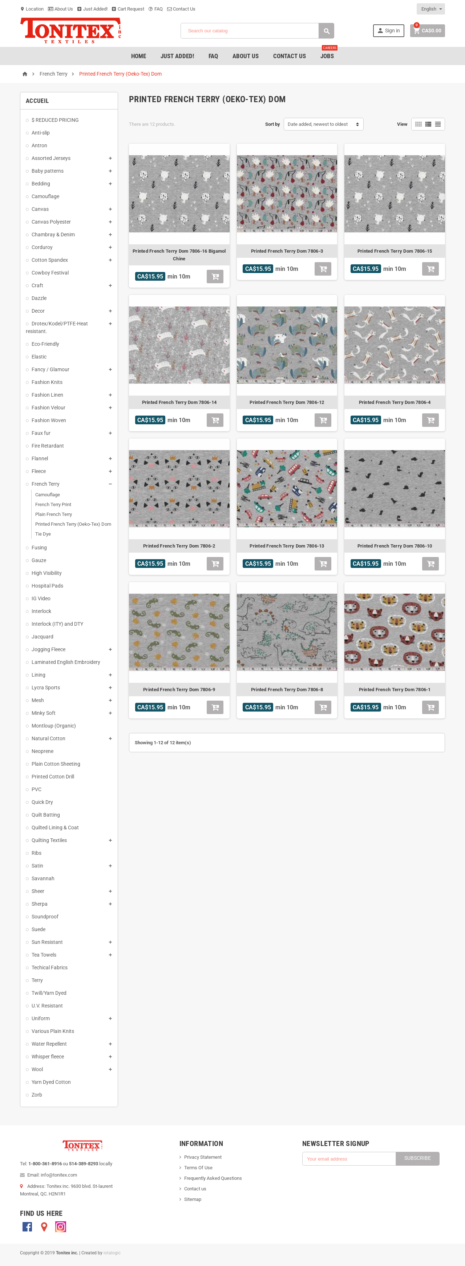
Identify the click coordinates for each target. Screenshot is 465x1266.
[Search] (257, 31)
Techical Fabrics (50, 967)
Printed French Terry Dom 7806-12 (287, 402)
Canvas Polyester (51, 222)
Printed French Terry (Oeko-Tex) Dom (73, 524)
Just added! (177, 56)
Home (138, 56)
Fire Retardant (48, 446)
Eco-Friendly (45, 344)
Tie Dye (43, 534)
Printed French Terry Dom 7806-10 (394, 546)
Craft (37, 285)
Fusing (39, 547)
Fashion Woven (49, 420)
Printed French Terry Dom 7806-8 (287, 689)
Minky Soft (44, 713)
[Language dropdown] (431, 9)
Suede (38, 929)
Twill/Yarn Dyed (49, 993)
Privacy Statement (203, 1157)
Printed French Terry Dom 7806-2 (179, 546)
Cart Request (128, 9)
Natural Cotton (48, 738)
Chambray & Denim (53, 234)
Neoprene (42, 751)
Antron (39, 145)
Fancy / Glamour (50, 369)
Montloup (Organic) (54, 726)
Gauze (39, 560)
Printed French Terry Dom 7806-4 (395, 402)
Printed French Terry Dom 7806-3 (287, 251)
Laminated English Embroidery (66, 662)
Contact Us (181, 9)
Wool (37, 1069)
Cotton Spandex (50, 260)
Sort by (272, 124)
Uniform (41, 1018)
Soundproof (45, 917)
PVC (36, 789)
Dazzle (39, 298)
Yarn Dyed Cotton (51, 1082)
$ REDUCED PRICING (55, 120)
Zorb (37, 1095)
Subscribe (417, 1158)
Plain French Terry (53, 514)
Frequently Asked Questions (213, 1178)
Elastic (39, 357)
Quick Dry (42, 802)
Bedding (41, 184)
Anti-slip (41, 133)
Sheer (38, 891)
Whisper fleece (48, 1056)
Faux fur (41, 433)
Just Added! (92, 9)
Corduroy (42, 247)
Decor (38, 311)
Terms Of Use (198, 1167)
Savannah (43, 878)
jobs (328, 53)
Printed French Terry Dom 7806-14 (179, 402)
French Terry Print (53, 504)
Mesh (38, 700)
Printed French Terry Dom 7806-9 (179, 689)
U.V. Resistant (47, 1006)
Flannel (40, 458)
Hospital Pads (47, 586)
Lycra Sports (46, 687)
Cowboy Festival (50, 273)
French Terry (46, 484)
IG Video (41, 598)
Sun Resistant (47, 942)
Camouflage (45, 196)
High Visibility (47, 573)
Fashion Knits (47, 382)
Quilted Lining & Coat (55, 827)
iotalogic (112, 1252)
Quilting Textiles (49, 840)
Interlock (41, 611)
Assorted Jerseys (51, 158)
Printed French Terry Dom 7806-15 (394, 251)
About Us (60, 9)
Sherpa (40, 904)
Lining (38, 675)
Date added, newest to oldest (318, 124)
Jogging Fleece (48, 649)
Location (32, 9)
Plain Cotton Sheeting (56, 764)
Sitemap (192, 1199)
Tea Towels (44, 955)
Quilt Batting (46, 815)
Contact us (195, 1188)
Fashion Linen (47, 395)
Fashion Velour (48, 407)
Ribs (36, 853)
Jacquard (42, 637)
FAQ (156, 9)
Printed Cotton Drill (53, 777)
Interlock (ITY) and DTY (57, 624)
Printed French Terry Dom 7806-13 (287, 546)
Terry (37, 980)
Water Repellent (49, 1044)
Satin (37, 866)
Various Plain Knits (53, 1031)
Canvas (40, 209)
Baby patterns (48, 171)
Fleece (39, 471)
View (402, 124)
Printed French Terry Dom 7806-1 (395, 689)
